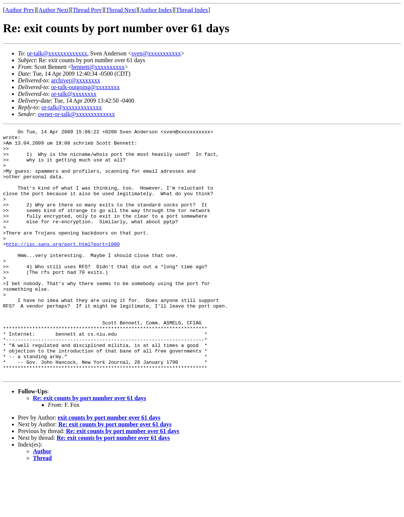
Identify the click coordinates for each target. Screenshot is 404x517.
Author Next (53, 10)
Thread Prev (87, 10)
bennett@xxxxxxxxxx (98, 67)
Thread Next (121, 10)
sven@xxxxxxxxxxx (156, 53)
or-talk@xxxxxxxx (74, 94)
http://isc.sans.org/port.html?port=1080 (63, 267)
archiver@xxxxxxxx (75, 80)
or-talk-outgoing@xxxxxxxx (85, 87)
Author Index (156, 10)
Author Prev (19, 10)
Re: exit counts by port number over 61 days (89, 447)
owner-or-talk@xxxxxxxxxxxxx (76, 114)
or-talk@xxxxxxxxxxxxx (57, 53)
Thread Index (192, 10)
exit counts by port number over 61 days (109, 467)
